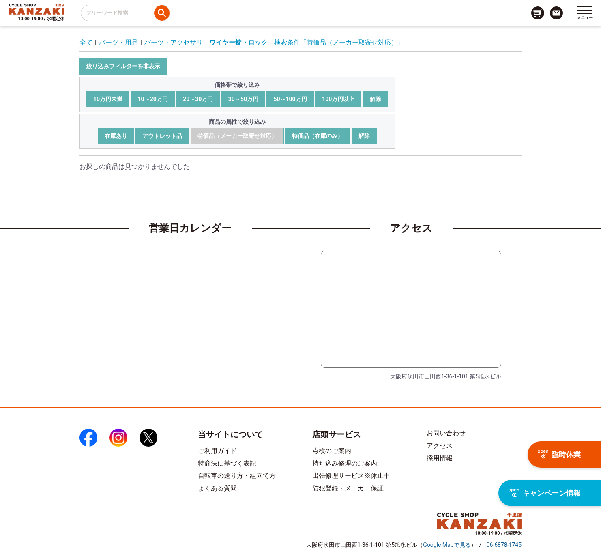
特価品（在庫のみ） (317, 136)
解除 (375, 99)
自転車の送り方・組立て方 (237, 475)
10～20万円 (153, 99)
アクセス (440, 445)
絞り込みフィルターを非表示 (123, 66)
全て (85, 42)
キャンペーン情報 (545, 493)
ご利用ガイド (217, 451)
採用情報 (440, 458)
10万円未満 (107, 99)
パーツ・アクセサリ (173, 42)
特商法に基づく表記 (227, 463)
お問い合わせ (446, 433)
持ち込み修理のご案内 (344, 463)
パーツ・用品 (118, 42)
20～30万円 (198, 99)
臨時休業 (559, 454)
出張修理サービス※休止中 (351, 475)
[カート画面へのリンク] (537, 12)
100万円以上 (338, 99)
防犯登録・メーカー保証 (348, 488)
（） (446, 544)
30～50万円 (243, 99)
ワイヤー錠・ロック (238, 42)
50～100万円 (290, 99)
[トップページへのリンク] (36, 9)
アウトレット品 (162, 136)
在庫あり (116, 136)
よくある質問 (217, 488)
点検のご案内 (331, 451)
